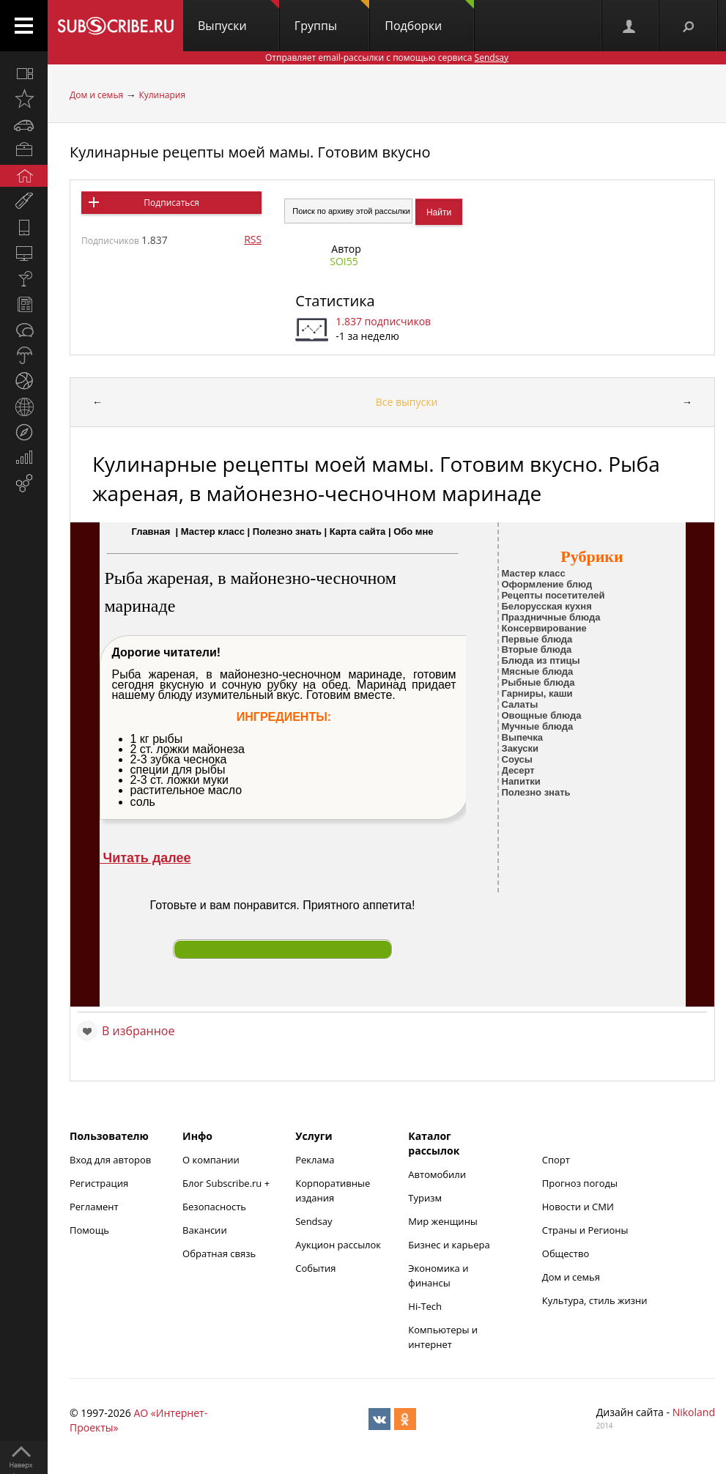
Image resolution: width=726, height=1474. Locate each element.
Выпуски (238, 17)
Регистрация (99, 1183)
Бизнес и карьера (448, 1244)
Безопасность (214, 1206)
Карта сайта (358, 531)
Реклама (314, 1159)
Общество (565, 1253)
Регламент (94, 1206)
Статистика (334, 301)
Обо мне (413, 531)
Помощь (89, 1230)
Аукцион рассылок (338, 1244)
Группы (332, 17)
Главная (150, 531)
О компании (211, 1159)
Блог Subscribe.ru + (227, 1183)
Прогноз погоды (580, 1183)
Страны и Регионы (585, 1230)
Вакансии (204, 1230)
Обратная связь (219, 1253)
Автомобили (437, 1174)
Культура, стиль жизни (595, 1300)
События (315, 1268)
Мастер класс (213, 531)
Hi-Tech (425, 1306)
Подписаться (171, 202)
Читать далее (145, 858)
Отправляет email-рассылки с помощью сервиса (386, 57)
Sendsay (313, 1221)
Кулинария (161, 95)
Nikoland (694, 1412)
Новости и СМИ (578, 1206)
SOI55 (344, 261)
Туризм (425, 1197)
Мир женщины (443, 1221)
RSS (253, 239)
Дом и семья (96, 95)
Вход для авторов (110, 1159)
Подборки (429, 17)
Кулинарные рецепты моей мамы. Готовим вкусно (250, 152)
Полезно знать (287, 531)
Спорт (556, 1159)
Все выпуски (407, 402)
